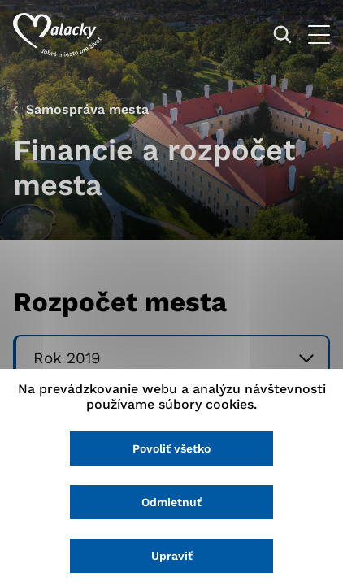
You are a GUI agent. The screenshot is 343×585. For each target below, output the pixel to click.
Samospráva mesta (87, 109)
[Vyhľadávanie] (282, 34)
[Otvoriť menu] (319, 34)
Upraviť (172, 555)
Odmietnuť (171, 502)
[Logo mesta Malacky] (57, 35)
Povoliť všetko (171, 448)
